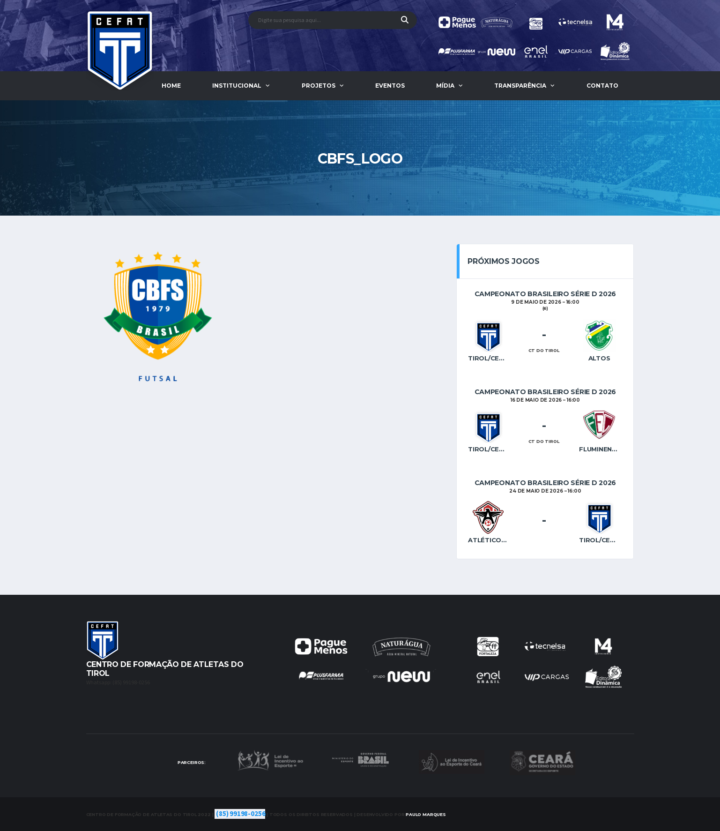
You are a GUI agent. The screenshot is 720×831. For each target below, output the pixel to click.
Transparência (520, 85)
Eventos (390, 85)
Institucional (236, 85)
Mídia (445, 85)
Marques (426, 814)
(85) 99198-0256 (240, 814)
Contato (602, 85)
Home (171, 85)
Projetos (318, 85)
